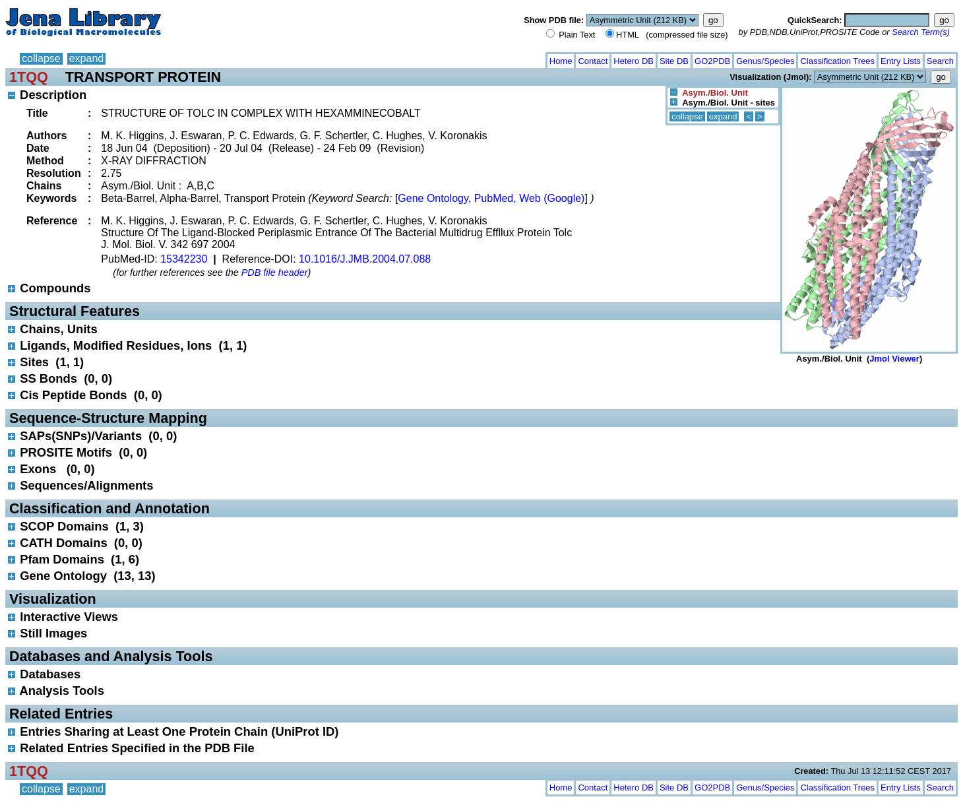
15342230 (183, 259)
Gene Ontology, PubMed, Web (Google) (491, 198)
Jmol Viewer (894, 359)
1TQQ (28, 77)
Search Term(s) (921, 32)
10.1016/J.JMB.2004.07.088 (365, 259)
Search (940, 61)
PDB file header (274, 272)
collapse (41, 58)
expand (86, 58)
